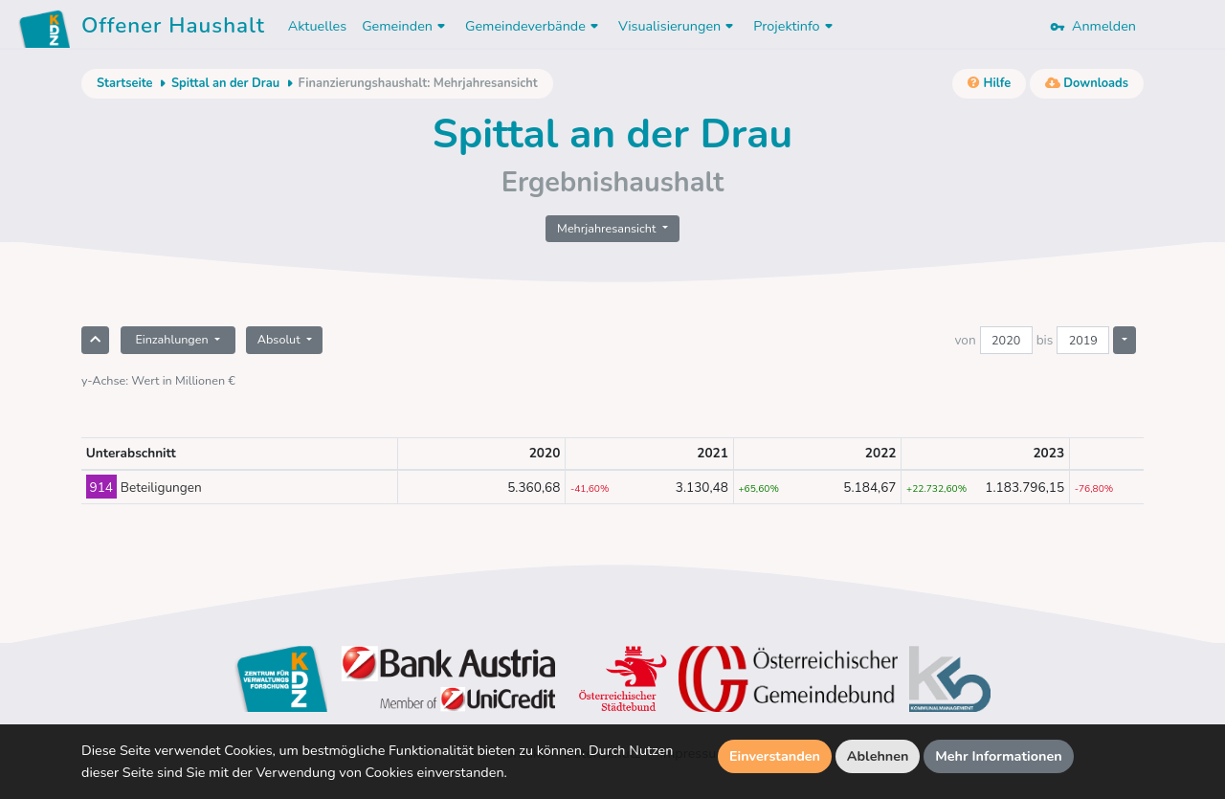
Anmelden (1093, 25)
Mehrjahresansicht (608, 228)
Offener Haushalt (173, 29)
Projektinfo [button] (794, 25)
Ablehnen (878, 756)
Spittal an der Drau (225, 83)
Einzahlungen (173, 339)
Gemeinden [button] (406, 25)
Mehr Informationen (998, 756)
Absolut (280, 339)
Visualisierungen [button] (678, 25)
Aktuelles (317, 25)
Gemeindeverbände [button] (534, 25)
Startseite (124, 83)
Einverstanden (774, 756)
